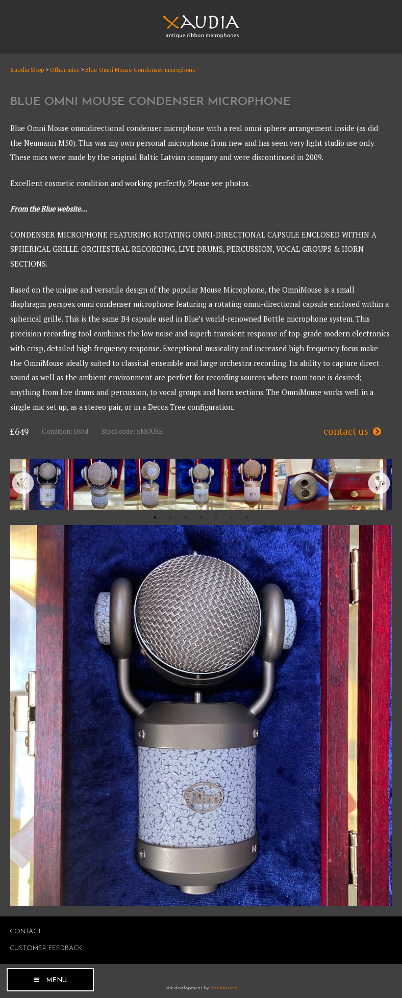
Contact (25, 931)
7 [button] (247, 517)
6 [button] (232, 517)
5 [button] (216, 517)
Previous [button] (23, 484)
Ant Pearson (223, 988)
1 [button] (155, 517)
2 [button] (170, 517)
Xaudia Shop (27, 69)
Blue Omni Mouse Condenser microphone (140, 69)
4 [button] (201, 517)
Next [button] (379, 484)
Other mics (64, 69)
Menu (56, 980)
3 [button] (186, 517)
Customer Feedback (46, 948)
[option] (47, 484)
